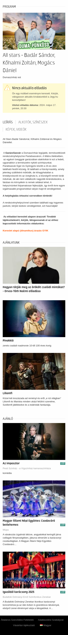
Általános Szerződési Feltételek (17, 619)
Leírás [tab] (8, 122)
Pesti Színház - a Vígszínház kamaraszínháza (27, 468)
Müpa (6, 529)
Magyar (45, 625)
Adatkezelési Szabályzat (51, 619)
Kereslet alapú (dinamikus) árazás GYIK (25, 230)
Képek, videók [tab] (16, 130)
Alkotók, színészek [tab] (33, 122)
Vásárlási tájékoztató (24, 625)
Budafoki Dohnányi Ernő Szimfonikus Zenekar (27, 597)
